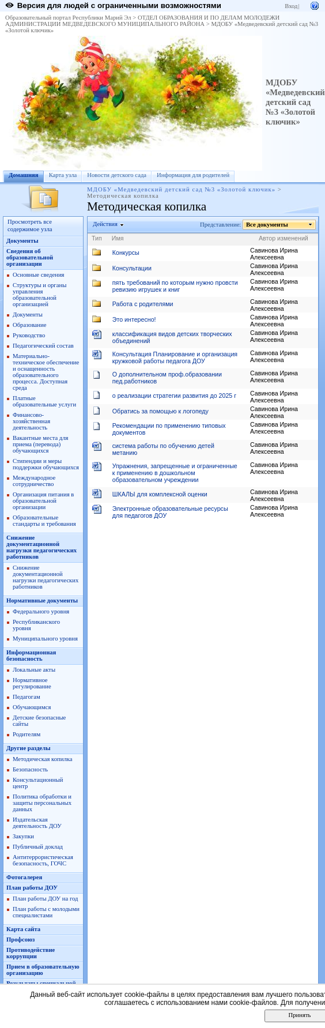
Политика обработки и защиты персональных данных (42, 802)
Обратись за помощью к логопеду (160, 411)
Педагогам (26, 697)
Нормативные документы (42, 600)
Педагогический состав (43, 345)
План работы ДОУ (32, 887)
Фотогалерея (24, 877)
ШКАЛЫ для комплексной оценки (159, 494)
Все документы (267, 224)
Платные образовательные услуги (44, 401)
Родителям (26, 734)
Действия (105, 224)
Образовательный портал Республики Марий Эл (68, 17)
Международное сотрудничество (34, 481)
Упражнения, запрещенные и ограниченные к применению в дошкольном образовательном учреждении (174, 472)
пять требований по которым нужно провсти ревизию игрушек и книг (175, 286)
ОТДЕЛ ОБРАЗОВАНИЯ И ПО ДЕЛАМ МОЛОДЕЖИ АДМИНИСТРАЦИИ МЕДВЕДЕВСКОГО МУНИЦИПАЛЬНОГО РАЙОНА (142, 20)
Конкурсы (125, 252)
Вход (291, 6)
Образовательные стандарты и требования (44, 520)
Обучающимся (32, 707)
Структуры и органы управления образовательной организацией (39, 294)
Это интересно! (134, 319)
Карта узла (63, 175)
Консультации (132, 268)
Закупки (23, 836)
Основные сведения (39, 275)
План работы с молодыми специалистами (46, 912)
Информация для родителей (193, 175)
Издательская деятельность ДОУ (37, 822)
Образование (29, 325)
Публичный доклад (38, 847)
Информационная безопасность (31, 655)
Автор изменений (283, 238)
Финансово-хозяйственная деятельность (31, 421)
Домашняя (24, 175)
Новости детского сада (116, 175)
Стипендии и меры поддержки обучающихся (46, 464)
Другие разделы (28, 748)
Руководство (29, 335)
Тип (97, 238)
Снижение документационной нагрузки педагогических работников (41, 547)
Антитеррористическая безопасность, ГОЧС (43, 860)
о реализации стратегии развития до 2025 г (174, 395)
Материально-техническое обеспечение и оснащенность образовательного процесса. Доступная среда (46, 372)
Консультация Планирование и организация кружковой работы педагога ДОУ (174, 357)
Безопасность (30, 769)
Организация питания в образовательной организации (43, 500)
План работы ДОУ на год (45, 898)
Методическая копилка (43, 759)
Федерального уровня (41, 611)
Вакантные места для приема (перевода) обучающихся (41, 444)
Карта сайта (23, 929)
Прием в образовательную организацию (43, 969)
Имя (118, 238)
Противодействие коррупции (30, 953)
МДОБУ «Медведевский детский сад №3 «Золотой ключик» (295, 102)
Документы (22, 241)
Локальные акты (34, 669)
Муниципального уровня (45, 638)
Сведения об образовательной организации (29, 257)
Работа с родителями (142, 303)
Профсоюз (20, 939)
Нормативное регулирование (32, 683)
